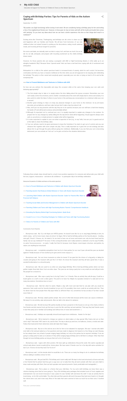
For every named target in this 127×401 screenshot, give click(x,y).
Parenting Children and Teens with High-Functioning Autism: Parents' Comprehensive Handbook (57, 207)
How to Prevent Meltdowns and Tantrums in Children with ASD (48, 82)
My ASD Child (31, 4)
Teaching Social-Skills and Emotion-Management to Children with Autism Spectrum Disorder (56, 203)
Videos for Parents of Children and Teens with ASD (42, 222)
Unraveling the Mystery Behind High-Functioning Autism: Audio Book (48, 212)
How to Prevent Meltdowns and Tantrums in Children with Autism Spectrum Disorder (53, 186)
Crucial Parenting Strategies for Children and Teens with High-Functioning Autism (58, 217)
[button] (102, 16)
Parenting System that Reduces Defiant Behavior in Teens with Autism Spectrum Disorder (55, 191)
